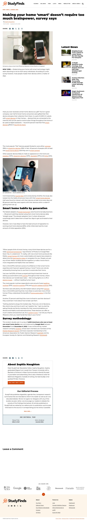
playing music (7, 280)
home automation (37, 293)
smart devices (11, 118)
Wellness (43, 3)
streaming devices (14, 148)
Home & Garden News (12, 9)
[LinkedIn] (20, 505)
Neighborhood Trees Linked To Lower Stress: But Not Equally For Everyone (77, 54)
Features (55, 500)
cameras (48, 146)
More (59, 3)
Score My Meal (56, 512)
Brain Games (76, 3)
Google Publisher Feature (59, 505)
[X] (17, 505)
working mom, (33, 312)
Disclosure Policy (65, 518)
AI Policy (38, 512)
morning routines (19, 285)
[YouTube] (11, 505)
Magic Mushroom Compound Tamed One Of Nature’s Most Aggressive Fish (78, 94)
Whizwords (72, 507)
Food (49, 3)
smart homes (12, 256)
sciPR (53, 510)
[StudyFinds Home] (13, 4)
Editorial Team (40, 505)
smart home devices (43, 198)
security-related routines (40, 285)
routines (25, 275)
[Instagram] (8, 505)
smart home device (12, 150)
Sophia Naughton (10, 22)
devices (46, 289)
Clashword (72, 503)
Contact (38, 510)
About (38, 500)
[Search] (82, 3)
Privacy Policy (58, 518)
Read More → (27, 411)
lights (46, 156)
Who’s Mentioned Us (58, 507)
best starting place (19, 258)
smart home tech (24, 212)
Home (4, 9)
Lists (54, 3)
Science (36, 3)
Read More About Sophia (16, 382)
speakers (6, 156)
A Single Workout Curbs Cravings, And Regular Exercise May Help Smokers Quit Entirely (78, 67)
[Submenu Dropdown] (61, 3)
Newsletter (67, 3)
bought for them (20, 125)
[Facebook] (14, 505)
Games (71, 500)
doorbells (34, 156)
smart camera (35, 150)
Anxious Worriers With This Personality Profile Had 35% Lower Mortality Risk (78, 82)
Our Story (38, 503)
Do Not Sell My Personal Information (76, 518)
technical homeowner (14, 252)
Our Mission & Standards (42, 507)
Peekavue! (72, 505)
